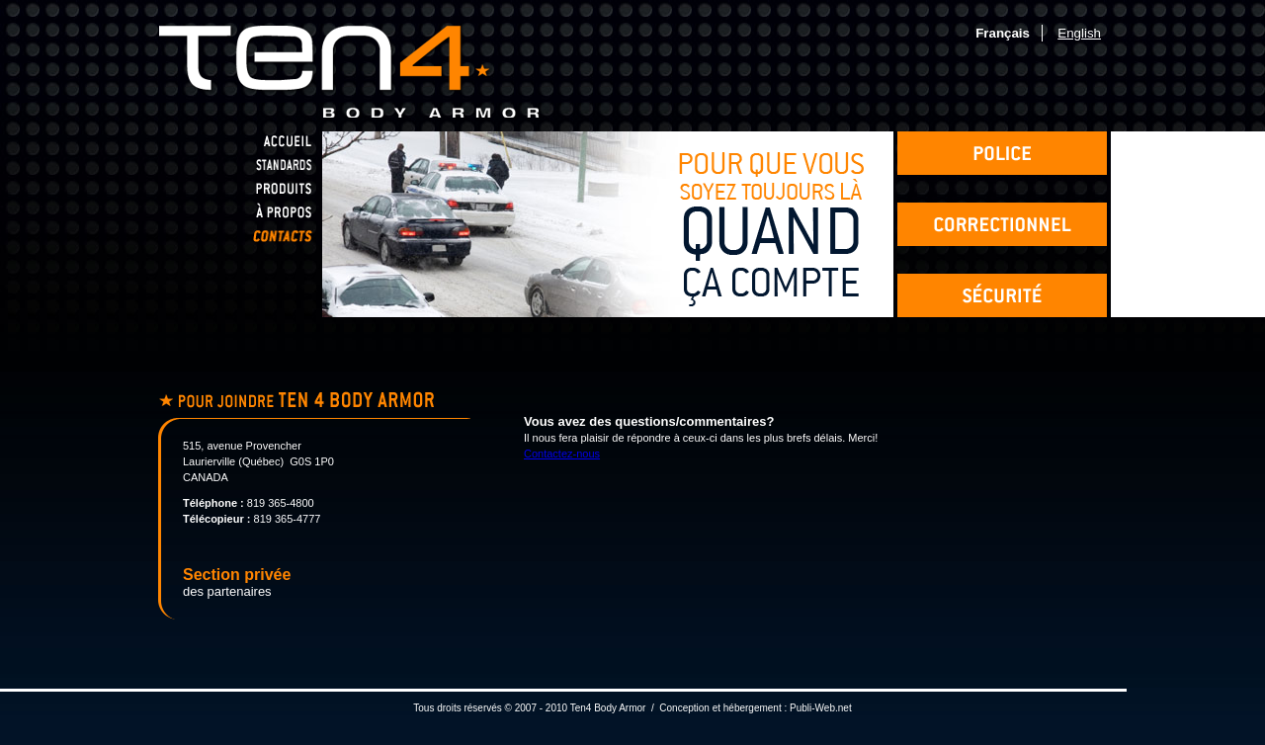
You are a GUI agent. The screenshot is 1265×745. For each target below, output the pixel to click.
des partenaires (237, 583)
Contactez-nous (562, 453)
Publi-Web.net (821, 708)
